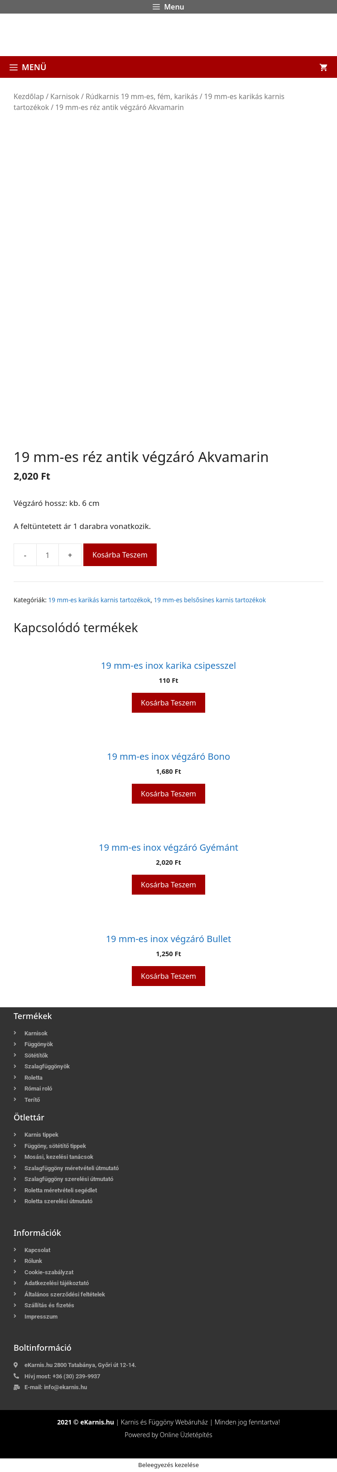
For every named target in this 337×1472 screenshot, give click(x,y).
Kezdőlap (29, 96)
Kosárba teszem (120, 555)
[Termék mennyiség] (47, 554)
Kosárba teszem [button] (168, 703)
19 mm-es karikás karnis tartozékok (99, 599)
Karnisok (64, 96)
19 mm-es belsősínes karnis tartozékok (210, 599)
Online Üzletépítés (186, 1434)
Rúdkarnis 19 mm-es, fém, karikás (142, 96)
